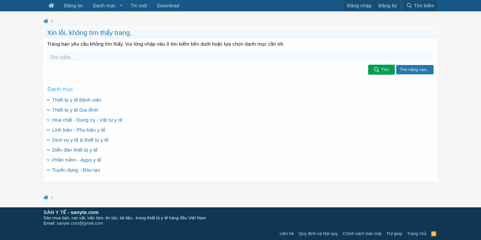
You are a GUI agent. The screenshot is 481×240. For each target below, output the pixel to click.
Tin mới (139, 5)
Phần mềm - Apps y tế (76, 159)
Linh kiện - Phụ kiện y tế (78, 129)
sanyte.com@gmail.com (80, 223)
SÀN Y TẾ (54, 212)
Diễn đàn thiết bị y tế (75, 149)
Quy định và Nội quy (318, 233)
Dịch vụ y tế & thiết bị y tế (80, 139)
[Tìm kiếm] (240, 57)
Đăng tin (73, 5)
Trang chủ (417, 233)
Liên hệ (287, 233)
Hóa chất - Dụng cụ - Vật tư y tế (87, 119)
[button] (121, 5)
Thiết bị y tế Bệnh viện (76, 99)
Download (168, 5)
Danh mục (104, 5)
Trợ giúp (394, 233)
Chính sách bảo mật (362, 233)
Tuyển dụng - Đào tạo (76, 169)
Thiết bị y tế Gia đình (75, 109)
